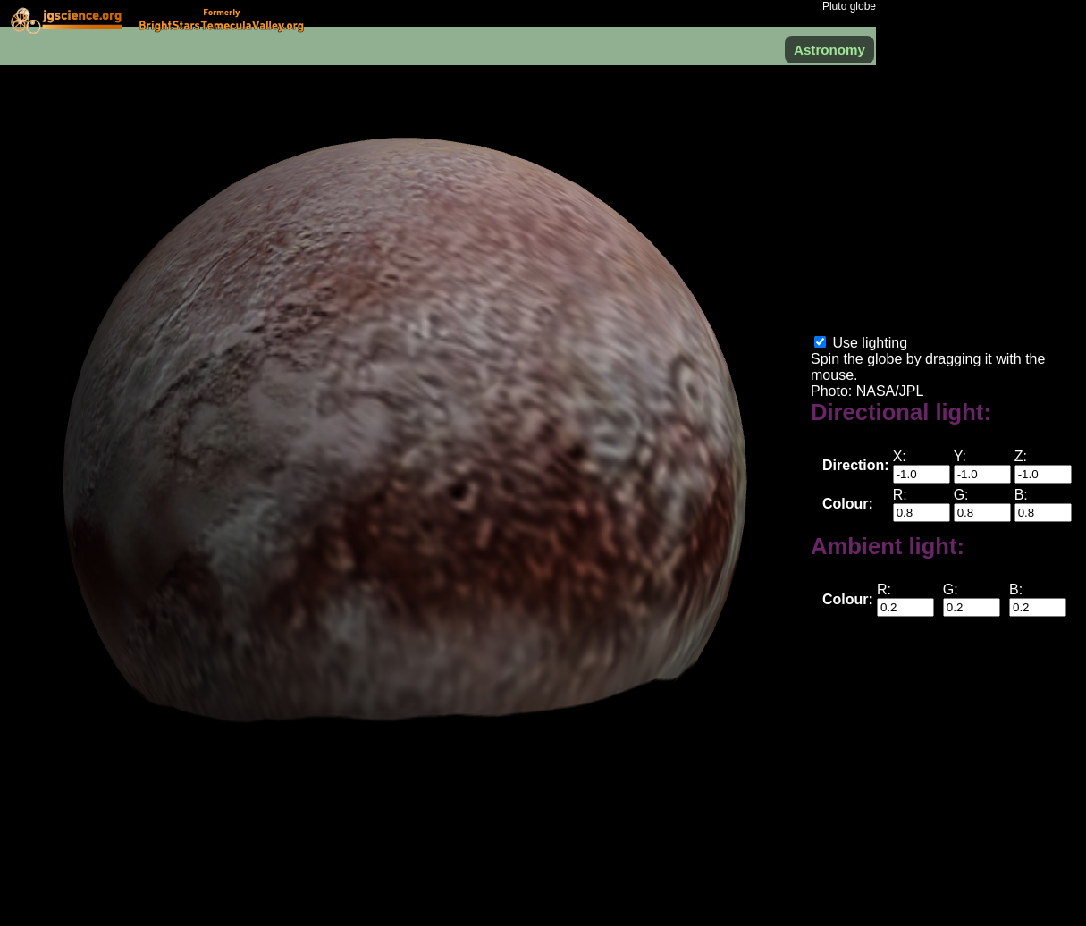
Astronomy (829, 49)
